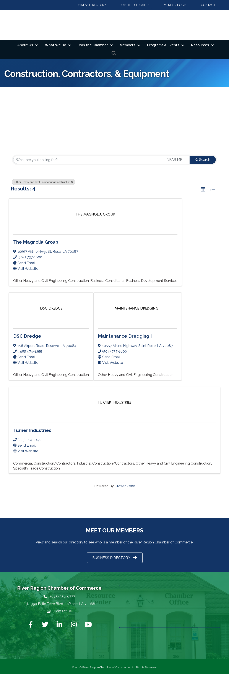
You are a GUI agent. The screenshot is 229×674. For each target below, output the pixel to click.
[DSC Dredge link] (51, 308)
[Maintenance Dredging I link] (138, 308)
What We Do (55, 45)
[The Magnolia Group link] (95, 214)
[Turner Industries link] (114, 402)
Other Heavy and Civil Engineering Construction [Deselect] (44, 182)
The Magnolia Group (35, 242)
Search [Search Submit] (202, 160)
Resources (200, 45)
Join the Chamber (93, 45)
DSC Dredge (27, 336)
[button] (203, 189)
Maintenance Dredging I (125, 336)
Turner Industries (32, 430)
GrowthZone (125, 486)
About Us (25, 45)
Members (127, 45)
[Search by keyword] (88, 160)
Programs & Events (163, 45)
